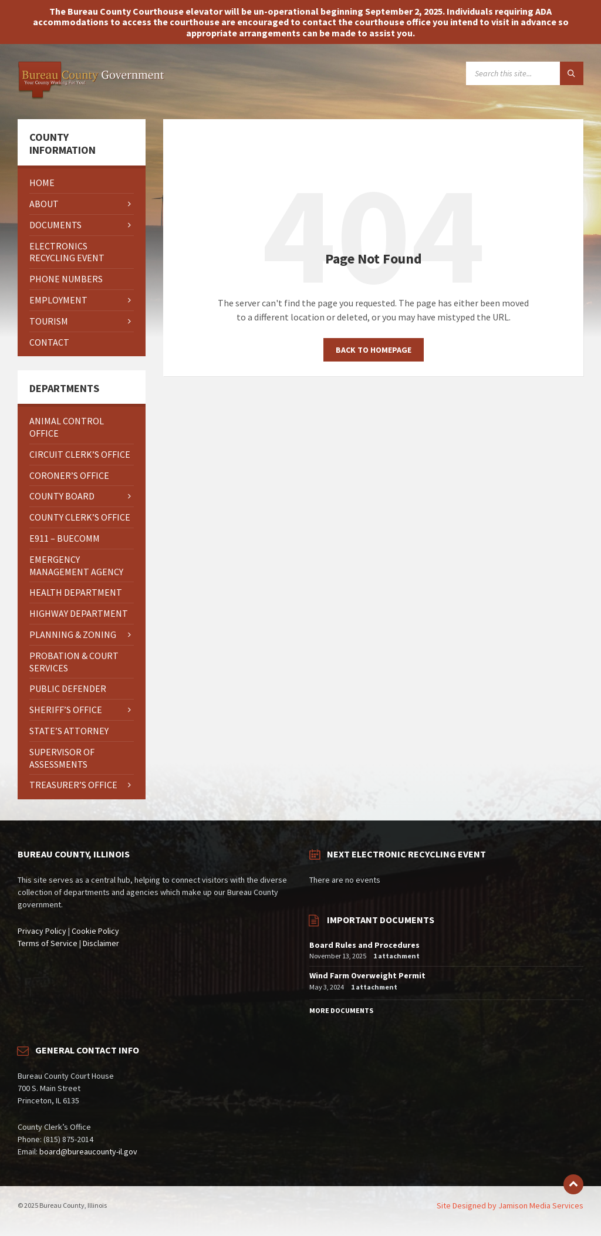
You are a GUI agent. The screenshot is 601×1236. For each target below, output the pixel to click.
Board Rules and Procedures (364, 945)
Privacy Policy (42, 931)
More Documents (341, 1010)
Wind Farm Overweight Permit (367, 975)
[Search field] (524, 73)
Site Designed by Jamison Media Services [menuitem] (510, 1205)
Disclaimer (101, 943)
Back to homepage (373, 350)
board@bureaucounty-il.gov (88, 1151)
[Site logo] (91, 96)
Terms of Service (47, 943)
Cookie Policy (95, 931)
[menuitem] (81, 183)
